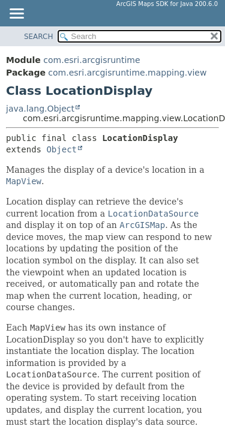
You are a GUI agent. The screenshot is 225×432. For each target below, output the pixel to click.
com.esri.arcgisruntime (91, 60)
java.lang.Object (40, 108)
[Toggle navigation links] (16, 14)
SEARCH (38, 36)
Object (61, 149)
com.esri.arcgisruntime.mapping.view (127, 72)
